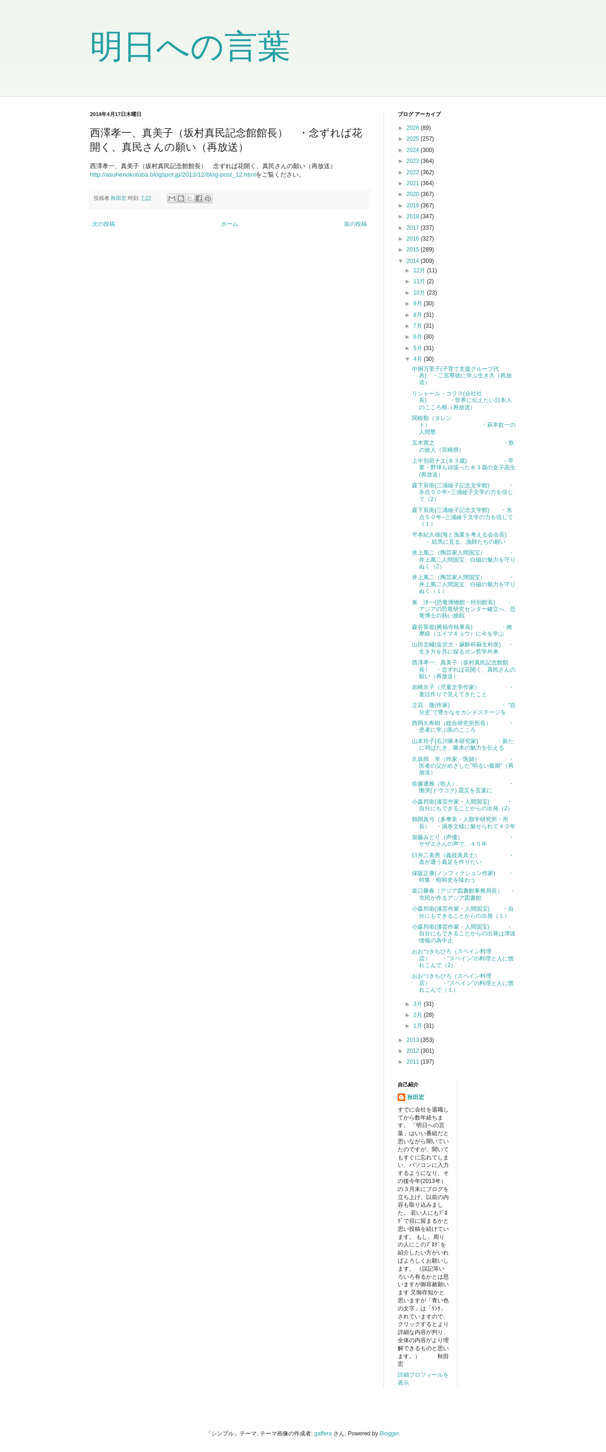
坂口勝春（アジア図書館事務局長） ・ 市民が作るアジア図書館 (464, 894)
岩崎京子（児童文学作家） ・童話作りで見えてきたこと (463, 690)
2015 (414, 249)
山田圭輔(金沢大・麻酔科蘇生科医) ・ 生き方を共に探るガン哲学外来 (463, 647)
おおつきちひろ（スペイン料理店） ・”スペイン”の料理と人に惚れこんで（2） (463, 958)
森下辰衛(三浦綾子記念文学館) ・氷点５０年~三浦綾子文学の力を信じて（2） (463, 492)
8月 (418, 315)
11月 (420, 281)
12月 (420, 270)
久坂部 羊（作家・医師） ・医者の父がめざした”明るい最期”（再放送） (463, 766)
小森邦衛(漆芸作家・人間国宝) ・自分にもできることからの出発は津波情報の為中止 (464, 933)
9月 (418, 303)
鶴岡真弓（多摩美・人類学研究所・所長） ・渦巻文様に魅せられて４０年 (464, 822)
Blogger (389, 1433)
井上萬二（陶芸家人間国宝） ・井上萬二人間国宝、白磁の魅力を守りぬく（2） (464, 559)
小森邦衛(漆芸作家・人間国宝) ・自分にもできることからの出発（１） (463, 912)
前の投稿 (355, 224)
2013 (414, 1040)
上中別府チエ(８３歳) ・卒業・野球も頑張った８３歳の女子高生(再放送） (464, 467)
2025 (414, 138)
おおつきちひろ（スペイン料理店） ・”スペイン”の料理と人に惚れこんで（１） (463, 983)
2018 (414, 216)
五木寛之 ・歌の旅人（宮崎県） (463, 446)
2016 (414, 238)
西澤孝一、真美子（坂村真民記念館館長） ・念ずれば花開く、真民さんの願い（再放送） (464, 669)
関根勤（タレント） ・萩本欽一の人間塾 (464, 425)
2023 (414, 161)
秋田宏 (415, 1097)
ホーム (229, 224)
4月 (418, 359)
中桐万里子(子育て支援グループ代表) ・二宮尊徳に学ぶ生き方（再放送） (462, 376)
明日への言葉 (190, 46)
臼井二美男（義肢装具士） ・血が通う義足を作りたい (463, 858)
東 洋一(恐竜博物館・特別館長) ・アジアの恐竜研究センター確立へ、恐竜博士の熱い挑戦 (464, 609)
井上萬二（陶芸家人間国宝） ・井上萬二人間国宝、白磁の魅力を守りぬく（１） (464, 584)
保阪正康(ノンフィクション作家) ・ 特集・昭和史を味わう (463, 876)
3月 (418, 1004)
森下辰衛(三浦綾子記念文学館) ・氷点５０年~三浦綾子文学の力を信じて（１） (462, 517)
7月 (418, 326)
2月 (418, 1015)
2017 (414, 227)
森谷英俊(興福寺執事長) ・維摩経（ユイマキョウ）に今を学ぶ (462, 630)
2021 (414, 183)
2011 (414, 1061)
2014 (414, 261)
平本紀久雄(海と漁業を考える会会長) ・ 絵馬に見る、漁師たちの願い (459, 538)
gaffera (323, 1433)
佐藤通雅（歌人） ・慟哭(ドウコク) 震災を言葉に (463, 787)
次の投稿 (103, 224)
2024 (414, 150)
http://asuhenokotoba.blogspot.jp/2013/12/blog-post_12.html (173, 174)
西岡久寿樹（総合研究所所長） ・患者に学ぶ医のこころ (463, 726)
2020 (414, 194)
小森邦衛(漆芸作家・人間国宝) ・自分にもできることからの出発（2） (462, 805)
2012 (414, 1051)
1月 (418, 1025)
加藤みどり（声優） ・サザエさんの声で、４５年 (463, 840)
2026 (414, 128)
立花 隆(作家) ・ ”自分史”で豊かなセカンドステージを (464, 708)
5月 (418, 348)
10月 (420, 292)
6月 (418, 336)
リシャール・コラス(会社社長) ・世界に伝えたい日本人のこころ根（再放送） (462, 400)
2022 (414, 172)
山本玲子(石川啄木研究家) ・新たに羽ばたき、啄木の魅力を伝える (463, 744)
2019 (414, 205)
